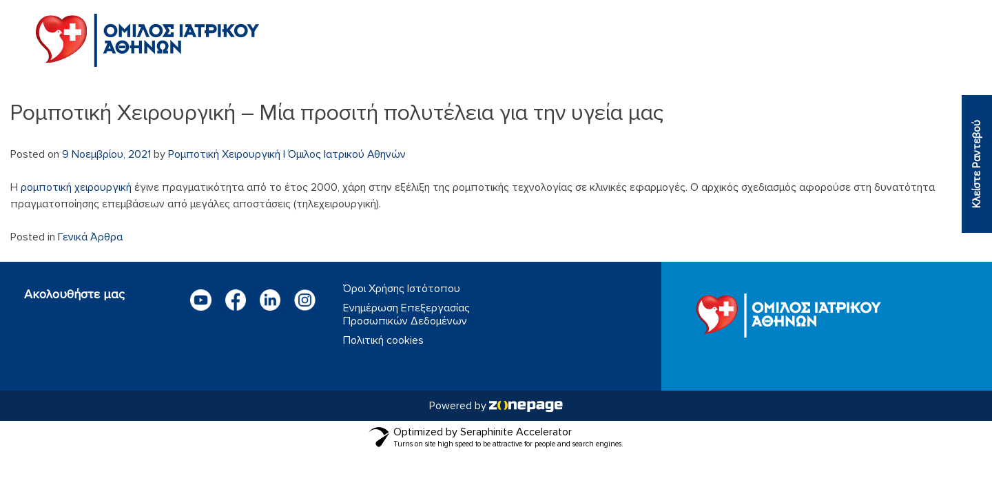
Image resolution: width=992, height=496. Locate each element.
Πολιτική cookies (383, 340)
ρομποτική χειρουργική (76, 187)
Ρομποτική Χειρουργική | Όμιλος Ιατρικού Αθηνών (287, 154)
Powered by (496, 406)
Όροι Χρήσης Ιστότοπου (401, 289)
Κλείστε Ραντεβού (977, 164)
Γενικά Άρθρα (90, 237)
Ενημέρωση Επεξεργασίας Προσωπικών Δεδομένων (406, 315)
